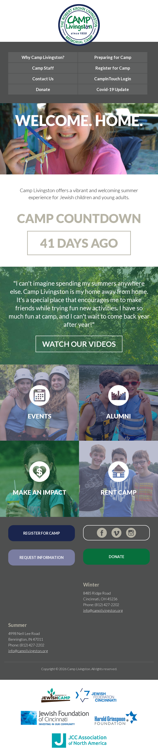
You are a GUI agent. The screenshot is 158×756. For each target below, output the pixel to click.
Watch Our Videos (79, 343)
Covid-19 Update (112, 89)
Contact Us (42, 78)
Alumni (118, 416)
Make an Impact (39, 492)
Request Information (42, 557)
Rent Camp (119, 492)
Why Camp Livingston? (43, 57)
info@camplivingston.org (103, 610)
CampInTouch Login (112, 78)
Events (39, 416)
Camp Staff (43, 67)
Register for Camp (112, 67)
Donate (43, 89)
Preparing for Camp (112, 57)
